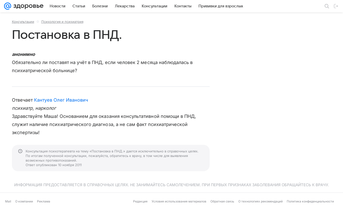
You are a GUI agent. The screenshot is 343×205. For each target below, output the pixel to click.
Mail (8, 201)
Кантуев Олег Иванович (61, 100)
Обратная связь (222, 201)
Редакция (140, 201)
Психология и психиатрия (62, 22)
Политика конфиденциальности (310, 201)
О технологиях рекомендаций (260, 201)
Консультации (23, 22)
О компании (24, 201)
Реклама (43, 201)
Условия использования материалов (179, 201)
